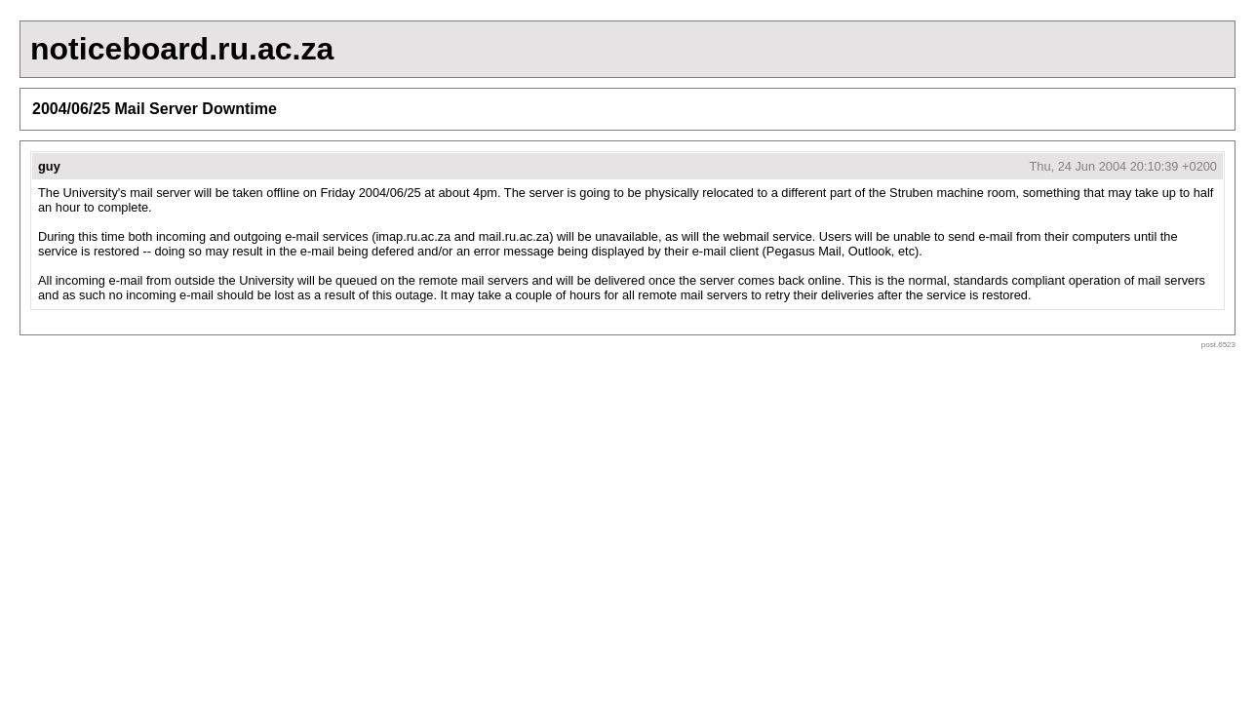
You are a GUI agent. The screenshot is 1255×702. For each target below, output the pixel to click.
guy (49, 166)
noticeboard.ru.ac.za (181, 48)
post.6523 (1218, 344)
